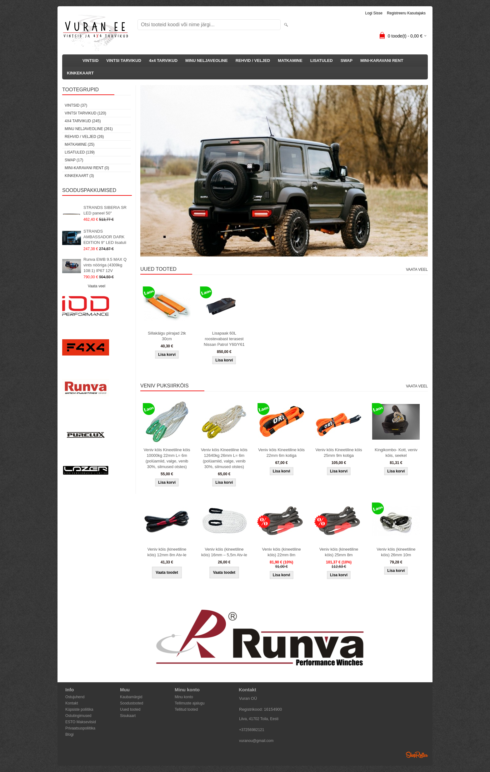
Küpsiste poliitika (79, 709)
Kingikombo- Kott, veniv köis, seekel (396, 452)
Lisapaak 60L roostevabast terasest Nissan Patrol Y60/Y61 (224, 339)
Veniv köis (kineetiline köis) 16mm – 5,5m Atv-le (224, 552)
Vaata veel (96, 286)
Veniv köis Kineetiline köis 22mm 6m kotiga (281, 452)
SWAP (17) (74, 160)
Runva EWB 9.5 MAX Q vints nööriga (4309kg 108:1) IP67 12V (105, 265)
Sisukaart (128, 716)
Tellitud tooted (186, 709)
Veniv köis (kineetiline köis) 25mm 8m (338, 552)
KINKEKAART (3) (79, 176)
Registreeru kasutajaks (406, 13)
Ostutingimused (78, 716)
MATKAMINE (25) (79, 144)
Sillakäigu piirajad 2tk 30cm (167, 336)
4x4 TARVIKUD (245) (83, 121)
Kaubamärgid (131, 697)
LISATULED (321, 60)
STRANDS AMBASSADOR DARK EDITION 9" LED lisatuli (104, 237)
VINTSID (90, 60)
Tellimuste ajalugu (189, 703)
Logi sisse (373, 13)
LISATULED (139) (80, 152)
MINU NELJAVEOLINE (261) (89, 129)
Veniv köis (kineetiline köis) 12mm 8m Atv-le (167, 552)
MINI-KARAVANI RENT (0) (87, 168)
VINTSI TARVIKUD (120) (85, 113)
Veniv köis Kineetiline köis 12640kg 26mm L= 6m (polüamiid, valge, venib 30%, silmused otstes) (224, 458)
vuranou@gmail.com (256, 741)
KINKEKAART (80, 73)
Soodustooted (131, 703)
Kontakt (71, 703)
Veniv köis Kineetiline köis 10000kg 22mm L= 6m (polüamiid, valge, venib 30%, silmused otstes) (167, 458)
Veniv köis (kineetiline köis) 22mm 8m (281, 552)
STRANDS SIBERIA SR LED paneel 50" (105, 210)
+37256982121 (251, 730)
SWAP (346, 60)
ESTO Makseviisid (80, 722)
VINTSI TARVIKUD (123, 60)
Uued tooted (130, 709)
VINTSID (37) (76, 105)
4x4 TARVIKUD (163, 60)
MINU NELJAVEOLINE (206, 60)
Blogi (69, 734)
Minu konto (184, 697)
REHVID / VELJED (253, 60)
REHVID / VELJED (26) (84, 136)
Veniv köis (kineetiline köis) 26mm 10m (396, 552)
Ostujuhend (74, 697)
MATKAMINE (290, 60)
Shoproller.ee (417, 755)
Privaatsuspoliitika (80, 728)
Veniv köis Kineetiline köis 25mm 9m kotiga (339, 452)
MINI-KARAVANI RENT (381, 60)
